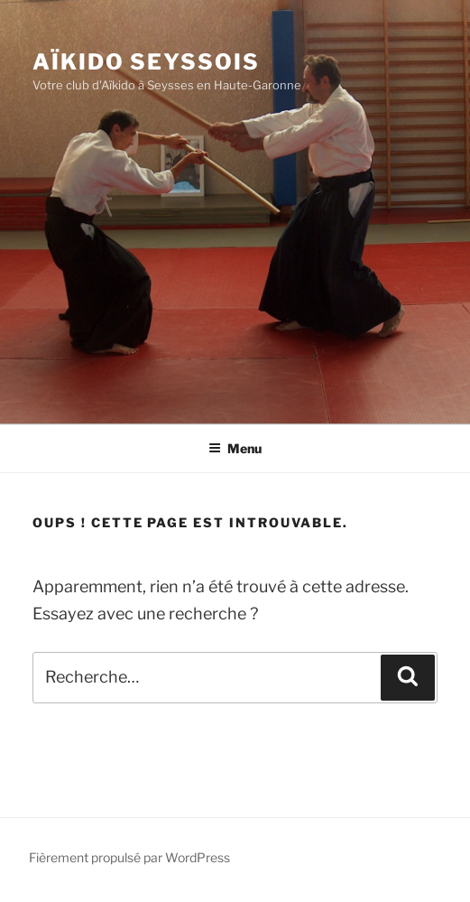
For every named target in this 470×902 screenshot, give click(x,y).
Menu (235, 448)
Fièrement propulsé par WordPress (129, 857)
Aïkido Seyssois (146, 62)
